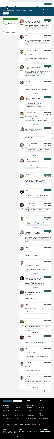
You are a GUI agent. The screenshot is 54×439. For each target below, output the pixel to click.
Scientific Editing (17, 413)
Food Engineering (39, 211)
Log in (49, 1)
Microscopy (32, 151)
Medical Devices (29, 407)
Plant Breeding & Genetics (35, 383)
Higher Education (45, 120)
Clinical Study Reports (30, 415)
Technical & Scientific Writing (29, 137)
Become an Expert (17, 401)
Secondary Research (18, 410)
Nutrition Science (37, 255)
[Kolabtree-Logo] (4, 1)
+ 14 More (35, 330)
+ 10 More (26, 241)
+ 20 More (37, 75)
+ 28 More (26, 184)
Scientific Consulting (6, 410)
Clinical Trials (41, 410)
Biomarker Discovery (32, 356)
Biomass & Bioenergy (42, 197)
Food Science (27, 211)
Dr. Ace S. (26, 348)
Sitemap (39, 424)
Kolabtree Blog (21, 431)
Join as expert (45, 1)
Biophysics (33, 328)
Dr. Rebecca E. (27, 65)
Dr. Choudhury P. (28, 362)
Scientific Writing (17, 408)
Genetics (28, 413)
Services (23, 3)
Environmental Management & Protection (30, 106)
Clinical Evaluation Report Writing (8, 418)
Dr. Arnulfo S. (27, 35)
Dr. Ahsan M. (27, 190)
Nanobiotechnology (44, 89)
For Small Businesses (6, 407)
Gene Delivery (39, 89)
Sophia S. (26, 203)
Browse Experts (21, 424)
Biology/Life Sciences (28, 385)
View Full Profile (35, 62)
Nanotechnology (27, 151)
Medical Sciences (42, 415)
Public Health (27, 255)
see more (41, 26)
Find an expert (10, 3)
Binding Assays (42, 356)
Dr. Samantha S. (28, 336)
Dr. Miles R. (27, 320)
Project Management (37, 269)
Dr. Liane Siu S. (27, 143)
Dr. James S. (27, 50)
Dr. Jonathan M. (28, 217)
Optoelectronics (33, 370)
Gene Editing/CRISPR (34, 89)
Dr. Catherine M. (28, 376)
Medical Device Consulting (19, 415)
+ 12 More (26, 44)
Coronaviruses (31, 255)
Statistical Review (5, 412)
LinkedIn (36, 431)
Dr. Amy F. (27, 247)
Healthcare (16, 416)
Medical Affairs (41, 412)
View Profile (21, 24)
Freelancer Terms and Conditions (18, 425)
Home (4, 424)
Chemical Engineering (35, 167)
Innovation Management (33, 211)
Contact (47, 35)
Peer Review (26, 197)
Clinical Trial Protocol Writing (43, 408)
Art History (41, 342)
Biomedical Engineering (28, 120)
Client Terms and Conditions (7, 425)
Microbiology (31, 197)
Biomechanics (34, 120)
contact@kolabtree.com (42, 402)
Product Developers (37, 6)
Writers (7, 6)
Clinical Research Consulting (7, 416)
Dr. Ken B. (26, 261)
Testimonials (34, 424)
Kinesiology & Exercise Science (38, 58)
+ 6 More (35, 137)
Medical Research (17, 418)
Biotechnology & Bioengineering (29, 330)
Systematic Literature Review (43, 418)
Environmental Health (39, 106)
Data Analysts (17, 6)
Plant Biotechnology (41, 383)
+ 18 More (44, 106)
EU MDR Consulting (18, 407)
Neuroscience (35, 298)
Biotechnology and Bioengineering (32, 412)
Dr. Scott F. (27, 128)
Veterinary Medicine (36, 197)
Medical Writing (5, 415)
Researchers (47, 6)
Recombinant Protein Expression (40, 328)
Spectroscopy (32, 342)
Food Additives (44, 211)
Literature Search (17, 412)
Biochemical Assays (45, 151)
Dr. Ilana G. (27, 174)
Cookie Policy (33, 425)
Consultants (27, 6)
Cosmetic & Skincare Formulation (43, 167)
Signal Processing (39, 120)
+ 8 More (36, 168)
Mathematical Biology (28, 328)
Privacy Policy (27, 425)
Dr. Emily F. (27, 112)
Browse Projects (27, 424)
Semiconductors (38, 370)
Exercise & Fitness (45, 58)
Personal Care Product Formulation (29, 168)
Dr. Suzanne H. (27, 81)
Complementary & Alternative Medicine (30, 75)
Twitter (26, 431)
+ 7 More (47, 197)
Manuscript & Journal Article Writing (32, 416)
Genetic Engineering (27, 89)
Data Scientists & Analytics (7, 408)
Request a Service (48, 3)
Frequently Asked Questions (31, 402)
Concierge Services (29, 3)
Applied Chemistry (27, 342)
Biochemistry (37, 356)
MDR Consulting (41, 413)
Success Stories (8, 424)
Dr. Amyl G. (27, 159)
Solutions (19, 3)
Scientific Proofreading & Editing (32, 408)
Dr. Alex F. (26, 304)
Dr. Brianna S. (27, 291)
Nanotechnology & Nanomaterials (29, 269)
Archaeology (37, 342)
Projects (15, 3)
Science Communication (31, 410)
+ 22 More (26, 29)
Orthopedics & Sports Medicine (29, 58)
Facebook (31, 431)
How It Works (5, 3)
